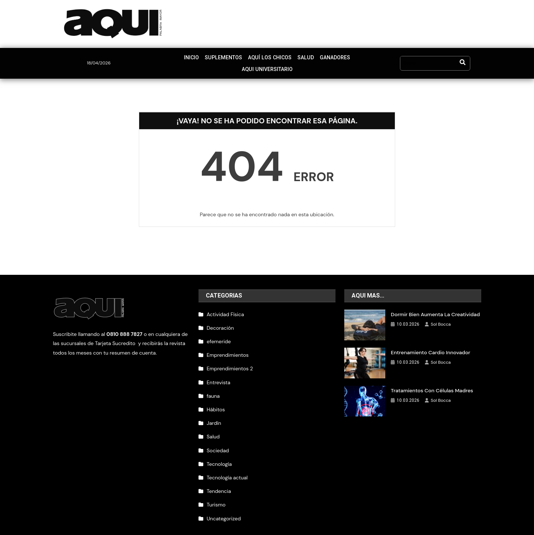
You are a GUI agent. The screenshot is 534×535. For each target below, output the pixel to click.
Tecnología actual (227, 469)
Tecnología (219, 455)
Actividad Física (225, 306)
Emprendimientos (228, 346)
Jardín (214, 414)
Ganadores (305, 59)
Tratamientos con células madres (431, 382)
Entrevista (218, 373)
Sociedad (218, 441)
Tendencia (219, 482)
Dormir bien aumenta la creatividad (435, 306)
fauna (213, 387)
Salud (277, 59)
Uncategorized (224, 509)
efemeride (219, 333)
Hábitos (216, 401)
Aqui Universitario (352, 59)
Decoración (220, 319)
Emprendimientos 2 (230, 360)
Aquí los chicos (242, 59)
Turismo (216, 496)
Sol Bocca (441, 316)
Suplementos (197, 59)
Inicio (165, 59)
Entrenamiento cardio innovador (430, 344)
